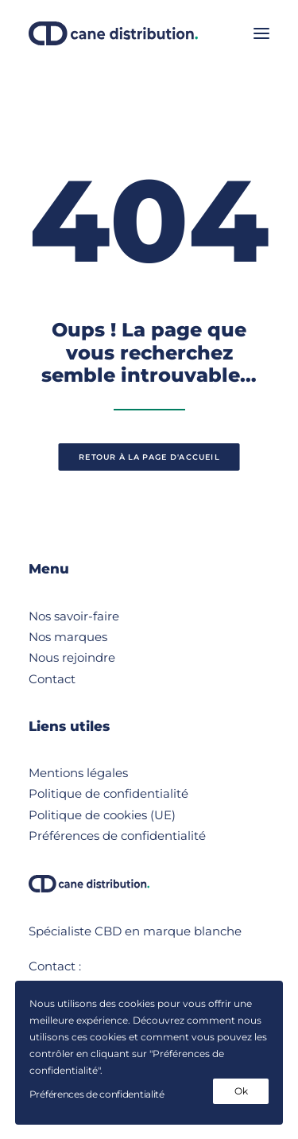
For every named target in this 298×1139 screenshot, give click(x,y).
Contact (52, 678)
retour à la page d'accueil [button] (149, 457)
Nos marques (68, 636)
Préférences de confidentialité (117, 835)
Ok (240, 1091)
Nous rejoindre (72, 657)
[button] (261, 33)
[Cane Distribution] (113, 33)
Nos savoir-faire (74, 616)
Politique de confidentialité (108, 793)
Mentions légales (78, 772)
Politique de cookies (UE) (102, 814)
